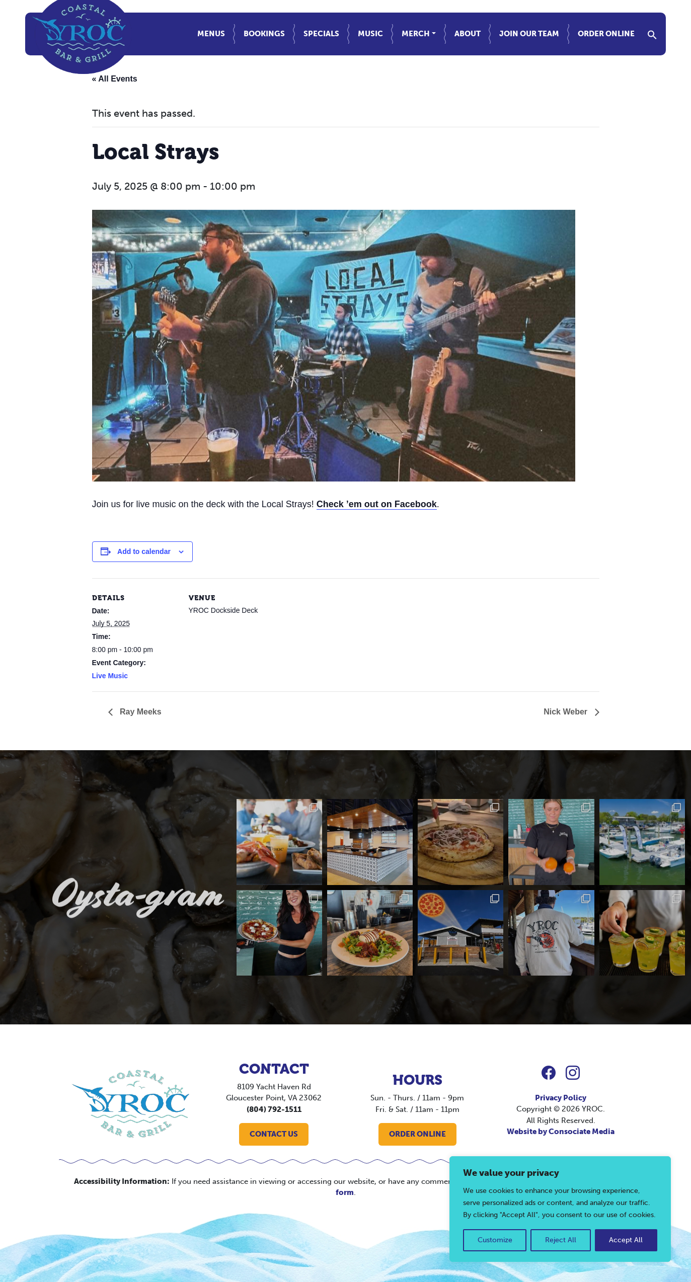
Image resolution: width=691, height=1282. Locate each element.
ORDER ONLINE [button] (417, 1134)
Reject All (560, 1240)
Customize (495, 1240)
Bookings (264, 33)
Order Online (606, 33)
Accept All (626, 1240)
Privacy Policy (560, 1097)
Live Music (110, 676)
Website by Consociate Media (561, 1131)
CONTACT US (274, 1134)
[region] (560, 1209)
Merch (416, 33)
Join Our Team (529, 33)
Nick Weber (566, 711)
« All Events (114, 78)
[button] (652, 34)
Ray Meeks (140, 711)
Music (370, 33)
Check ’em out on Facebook (377, 504)
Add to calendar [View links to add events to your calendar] (144, 551)
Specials (321, 33)
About (467, 33)
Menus (211, 33)
